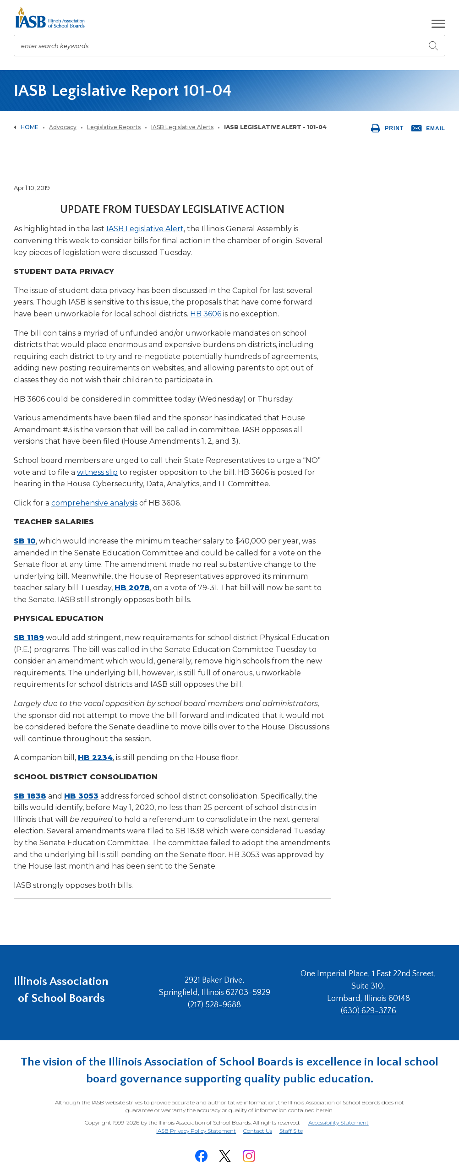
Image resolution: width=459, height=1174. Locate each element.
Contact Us (257, 1130)
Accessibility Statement (338, 1122)
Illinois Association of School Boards (61, 992)
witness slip (97, 472)
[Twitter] (225, 1154)
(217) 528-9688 (219, 1005)
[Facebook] (201, 1154)
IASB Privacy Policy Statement (195, 1130)
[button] (438, 24)
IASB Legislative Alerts (182, 127)
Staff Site (292, 1131)
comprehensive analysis (94, 503)
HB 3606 (205, 314)
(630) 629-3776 (370, 1011)
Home (29, 127)
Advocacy (62, 127)
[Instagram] (248, 1154)
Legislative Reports (114, 127)
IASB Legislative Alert (145, 228)
